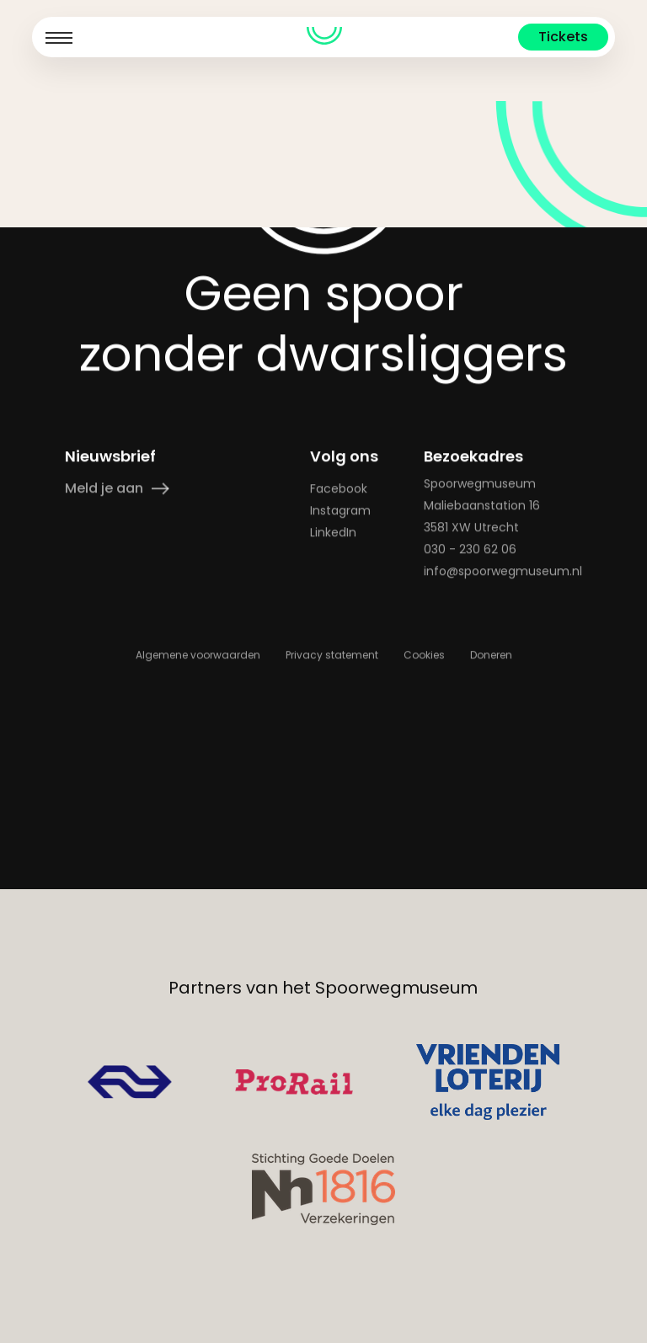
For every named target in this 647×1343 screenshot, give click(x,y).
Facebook (337, 674)
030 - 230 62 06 (470, 735)
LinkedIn (332, 718)
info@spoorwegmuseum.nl (503, 757)
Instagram (339, 696)
